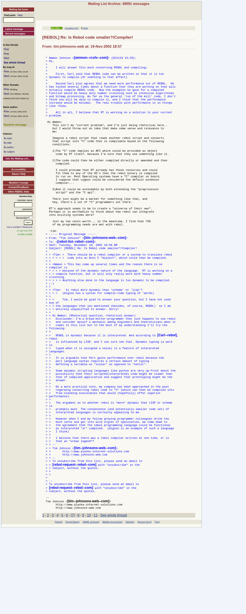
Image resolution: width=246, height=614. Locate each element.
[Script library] (72, 607)
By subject (9, 151)
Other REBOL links (18, 191)
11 (95, 600)
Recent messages (15, 33)
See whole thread (14, 62)
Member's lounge (18, 182)
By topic (8, 138)
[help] (85, 28)
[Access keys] (144, 607)
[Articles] (130, 607)
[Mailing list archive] (112, 607)
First (6, 49)
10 (89, 600)
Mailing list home (18, 9)
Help (20, 15)
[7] (73, 600)
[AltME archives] (91, 607)
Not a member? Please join (20, 227)
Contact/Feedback (19, 187)
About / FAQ (18, 174)
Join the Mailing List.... (18, 158)
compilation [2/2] (71, 28)
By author (9, 147)
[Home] (58, 607)
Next (6, 58)
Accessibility (18, 169)
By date (8, 142)
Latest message (14, 29)
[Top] (157, 607)
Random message (15, 124)
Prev (6, 53)
